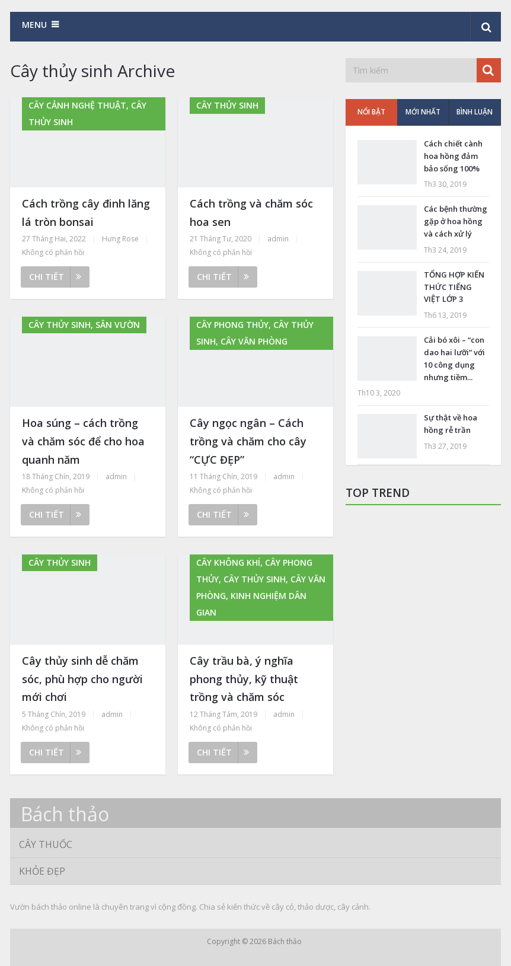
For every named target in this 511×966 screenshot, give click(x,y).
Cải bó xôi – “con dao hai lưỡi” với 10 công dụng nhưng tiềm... (454, 358)
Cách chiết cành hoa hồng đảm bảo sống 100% (453, 156)
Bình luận (474, 112)
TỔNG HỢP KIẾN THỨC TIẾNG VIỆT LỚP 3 (454, 287)
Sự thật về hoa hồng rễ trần (450, 423)
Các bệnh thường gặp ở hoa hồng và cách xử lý (455, 221)
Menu (34, 24)
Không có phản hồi (53, 252)
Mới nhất (422, 112)
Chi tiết (55, 276)
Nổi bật (371, 112)
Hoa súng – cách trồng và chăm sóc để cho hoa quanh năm (83, 441)
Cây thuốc (45, 844)
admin (278, 239)
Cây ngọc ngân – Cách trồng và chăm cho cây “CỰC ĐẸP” (248, 441)
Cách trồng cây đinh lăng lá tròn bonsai (86, 212)
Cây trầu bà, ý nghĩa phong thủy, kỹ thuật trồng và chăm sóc (244, 678)
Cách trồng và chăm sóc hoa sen (251, 212)
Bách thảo (65, 814)
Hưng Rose (120, 239)
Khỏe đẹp (42, 871)
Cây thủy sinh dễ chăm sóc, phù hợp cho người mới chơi (82, 678)
